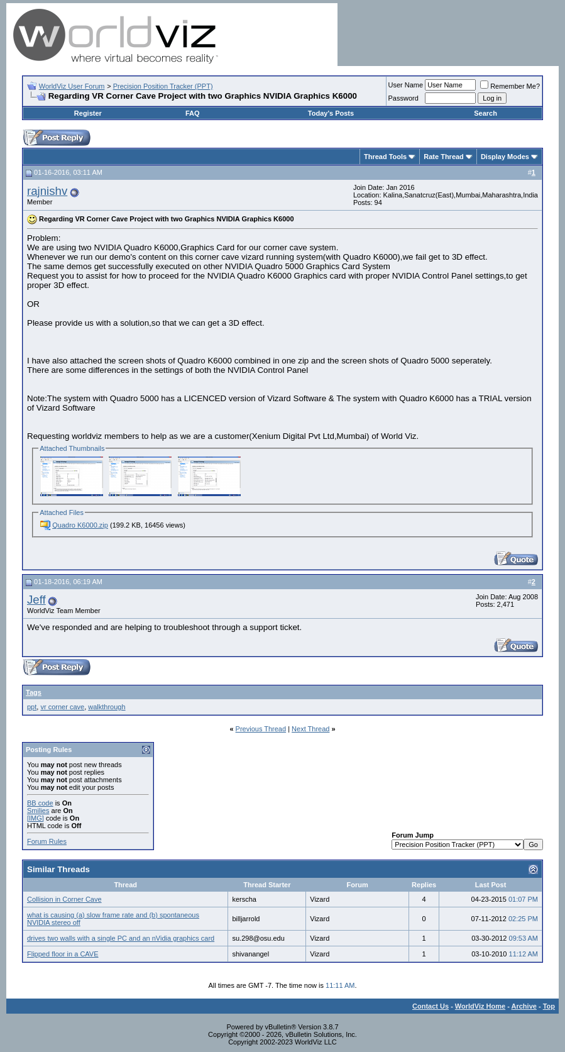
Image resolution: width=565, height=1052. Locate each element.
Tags (33, 692)
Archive (524, 1006)
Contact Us (430, 1006)
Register (88, 113)
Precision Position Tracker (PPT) (163, 86)
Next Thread (310, 729)
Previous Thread (261, 729)
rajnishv (47, 190)
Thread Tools (385, 156)
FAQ (192, 113)
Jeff (36, 599)
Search (485, 113)
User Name (406, 85)
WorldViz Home (480, 1006)
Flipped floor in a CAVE (63, 954)
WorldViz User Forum (72, 86)
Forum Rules (47, 841)
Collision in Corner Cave (64, 899)
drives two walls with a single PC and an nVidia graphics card (120, 938)
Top (549, 1006)
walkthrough (106, 707)
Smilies (38, 810)
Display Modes (505, 156)
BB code (40, 803)
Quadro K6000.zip (80, 525)
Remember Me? (510, 86)
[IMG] (35, 818)
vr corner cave (62, 707)
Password (403, 98)
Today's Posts (331, 113)
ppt (31, 707)
